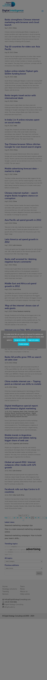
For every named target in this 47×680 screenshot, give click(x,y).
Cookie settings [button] (23, 345)
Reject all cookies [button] (30, 341)
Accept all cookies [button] (17, 341)
